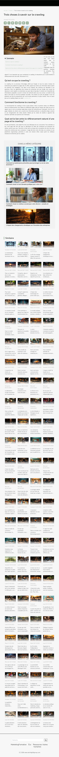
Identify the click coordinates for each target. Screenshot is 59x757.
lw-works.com (26, 98)
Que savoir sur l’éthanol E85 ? (23, 715)
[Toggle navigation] (4, 3)
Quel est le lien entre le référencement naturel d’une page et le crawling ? (24, 68)
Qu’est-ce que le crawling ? (12, 62)
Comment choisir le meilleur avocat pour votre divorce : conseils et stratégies (27, 205)
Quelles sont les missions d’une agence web (23, 462)
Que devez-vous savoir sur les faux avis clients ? (23, 639)
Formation (23, 744)
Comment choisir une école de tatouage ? (49, 442)
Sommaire (10, 58)
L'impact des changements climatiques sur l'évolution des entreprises (28, 225)
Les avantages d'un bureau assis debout (49, 716)
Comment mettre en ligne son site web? (11, 639)
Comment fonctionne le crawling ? (14, 65)
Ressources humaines (37, 745)
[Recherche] (27, 740)
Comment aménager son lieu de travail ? (36, 716)
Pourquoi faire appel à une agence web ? (36, 363)
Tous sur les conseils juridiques (49, 502)
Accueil (5, 10)
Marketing (15, 744)
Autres (10, 10)
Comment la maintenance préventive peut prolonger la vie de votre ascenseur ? (27, 164)
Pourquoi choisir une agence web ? (11, 658)
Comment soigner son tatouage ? (10, 422)
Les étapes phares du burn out (36, 560)
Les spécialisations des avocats (49, 694)
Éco (29, 744)
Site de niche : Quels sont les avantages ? (36, 639)
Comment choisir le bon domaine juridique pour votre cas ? (24, 184)
